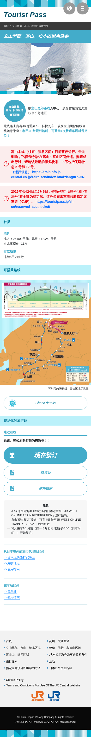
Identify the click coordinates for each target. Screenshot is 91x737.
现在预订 (45, 455)
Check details (45, 403)
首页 (9, 641)
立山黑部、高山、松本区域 (23, 648)
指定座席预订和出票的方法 (23, 668)
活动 (52, 661)
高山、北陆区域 (59, 641)
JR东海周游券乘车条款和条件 (68, 654)
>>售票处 (10, 591)
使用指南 (45, 488)
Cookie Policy (15, 680)
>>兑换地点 (12, 563)
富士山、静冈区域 (17, 654)
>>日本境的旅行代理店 (19, 557)
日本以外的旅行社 (60, 668)
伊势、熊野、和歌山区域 (65, 648)
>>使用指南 (12, 569)
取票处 (46, 472)
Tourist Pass (25, 15)
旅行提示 (12, 661)
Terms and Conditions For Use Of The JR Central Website (43, 685)
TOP (6, 26)
